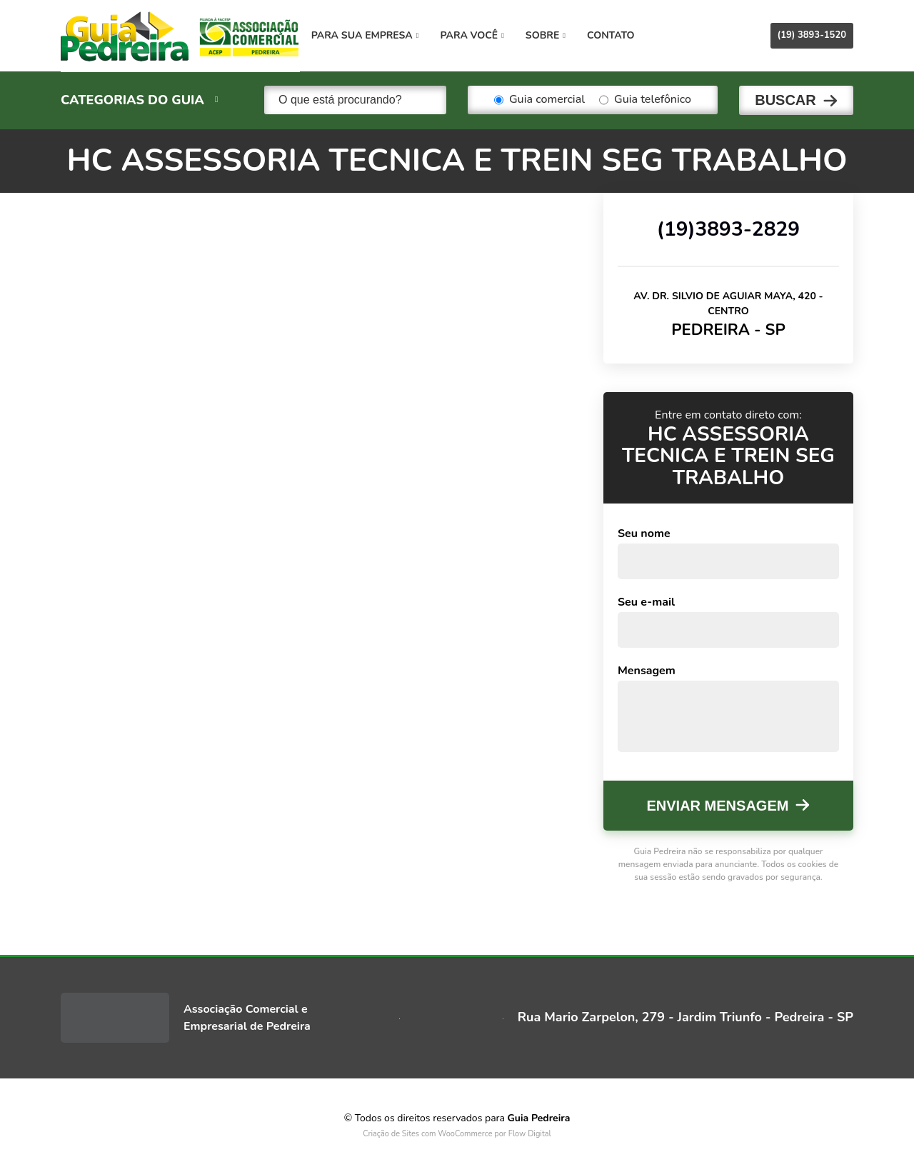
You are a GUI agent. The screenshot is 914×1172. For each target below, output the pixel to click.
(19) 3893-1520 (812, 35)
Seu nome (644, 533)
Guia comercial (539, 100)
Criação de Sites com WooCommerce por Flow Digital (457, 1133)
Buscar (785, 100)
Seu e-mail (646, 601)
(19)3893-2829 (728, 227)
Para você (479, 35)
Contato (617, 35)
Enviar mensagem (718, 805)
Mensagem (647, 670)
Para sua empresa (372, 35)
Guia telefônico (645, 100)
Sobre (552, 35)
